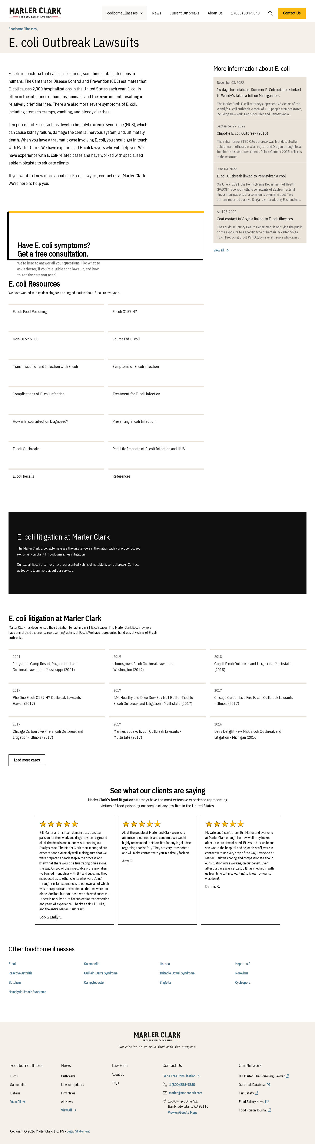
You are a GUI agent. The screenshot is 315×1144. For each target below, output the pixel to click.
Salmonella (91, 964)
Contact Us (292, 13)
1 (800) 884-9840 (245, 13)
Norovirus (241, 973)
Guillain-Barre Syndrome (100, 973)
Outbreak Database (252, 1085)
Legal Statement (78, 1131)
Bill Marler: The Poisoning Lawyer (262, 1076)
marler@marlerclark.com (185, 1093)
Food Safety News (251, 1102)
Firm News (68, 1093)
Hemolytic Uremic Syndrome (27, 992)
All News (67, 1102)
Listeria (165, 964)
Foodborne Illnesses (24, 29)
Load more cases (27, 760)
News (156, 13)
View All (15, 1102)
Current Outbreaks (184, 13)
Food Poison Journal (253, 1110)
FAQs (115, 1083)
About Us (215, 13)
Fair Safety (246, 1093)
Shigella (165, 982)
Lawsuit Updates (72, 1085)
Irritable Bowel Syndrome (177, 973)
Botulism (15, 982)
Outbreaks (68, 1076)
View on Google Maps (182, 1112)
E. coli (12, 964)
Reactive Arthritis (20, 973)
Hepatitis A (242, 964)
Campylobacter (94, 982)
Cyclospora (242, 982)
